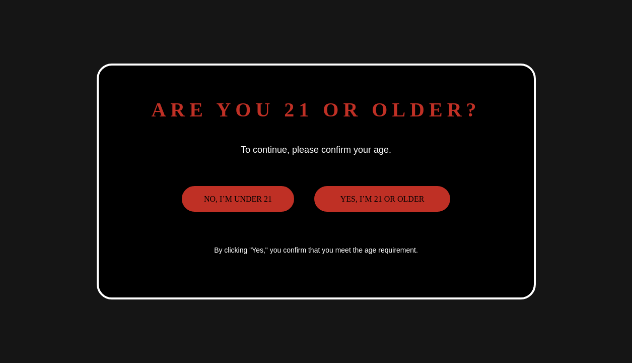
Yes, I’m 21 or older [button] (382, 199)
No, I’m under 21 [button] (238, 199)
